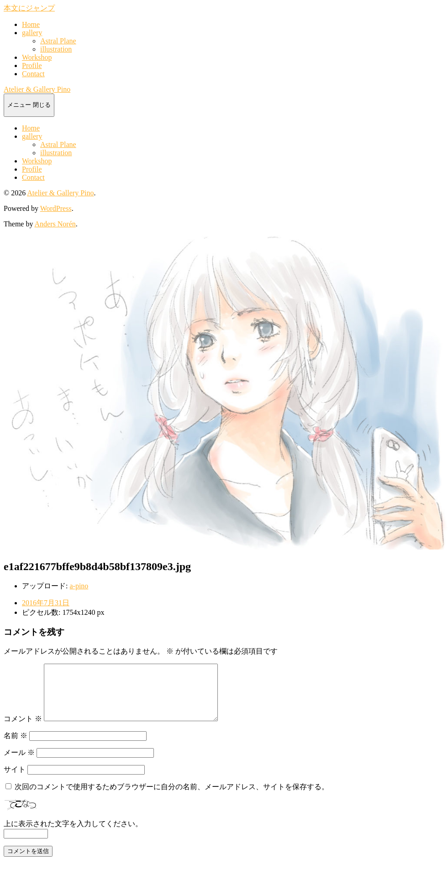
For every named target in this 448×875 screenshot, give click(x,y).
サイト (15, 780)
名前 (15, 746)
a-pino (78, 586)
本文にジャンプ (29, 8)
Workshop (37, 57)
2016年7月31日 (45, 603)
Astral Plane (58, 41)
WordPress (56, 208)
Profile (32, 65)
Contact (33, 74)
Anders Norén (55, 224)
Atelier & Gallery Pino (37, 89)
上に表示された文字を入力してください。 (73, 834)
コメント (23, 730)
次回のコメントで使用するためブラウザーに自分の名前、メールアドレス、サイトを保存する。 (172, 798)
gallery (32, 33)
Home (31, 24)
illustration (56, 49)
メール (19, 763)
